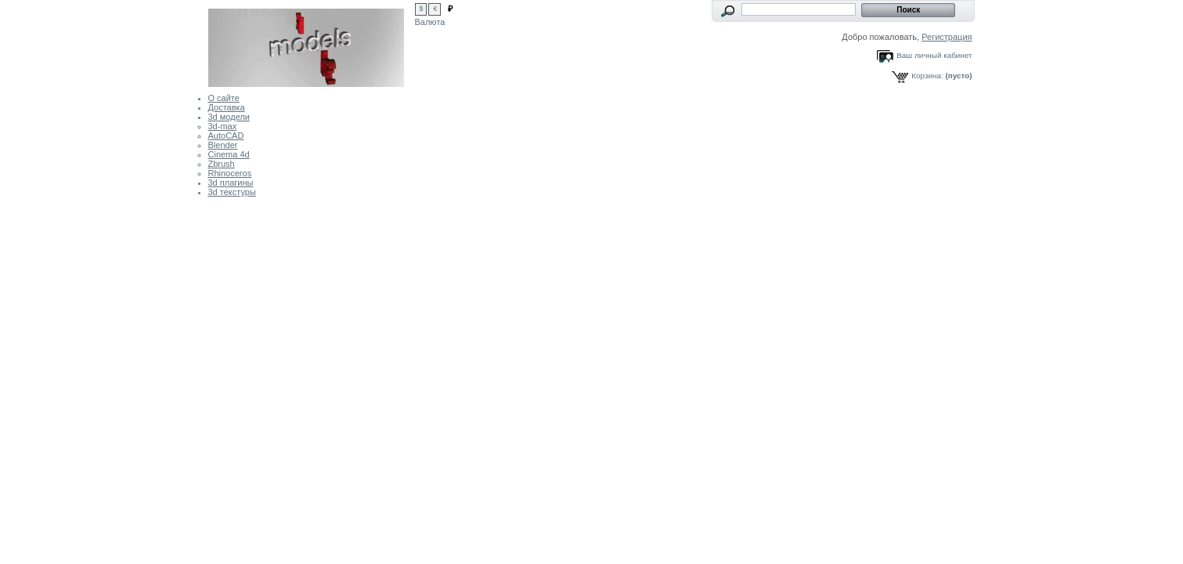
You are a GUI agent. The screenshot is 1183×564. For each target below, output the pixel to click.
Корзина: (927, 75)
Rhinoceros (230, 173)
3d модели (229, 116)
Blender (223, 145)
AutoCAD (226, 135)
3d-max (222, 126)
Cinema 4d (229, 154)
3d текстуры (232, 192)
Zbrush (221, 163)
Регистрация (947, 37)
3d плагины (231, 182)
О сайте (224, 98)
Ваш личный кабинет (934, 55)
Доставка (226, 107)
